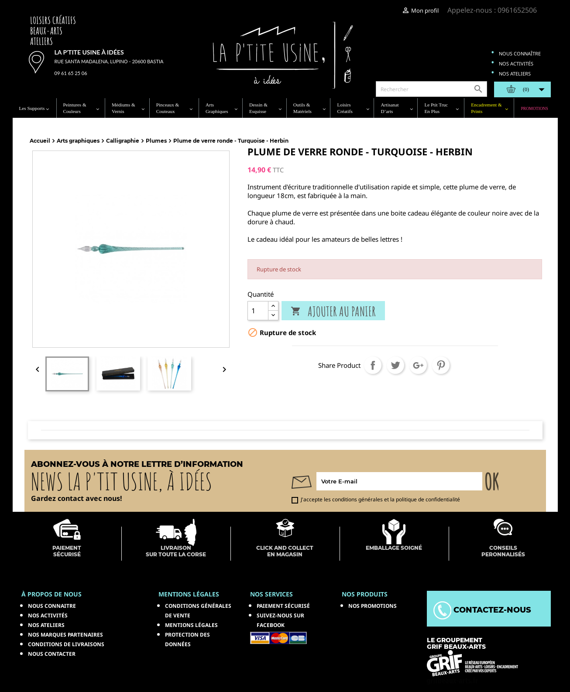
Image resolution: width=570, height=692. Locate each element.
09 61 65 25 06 (71, 73)
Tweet (395, 365)
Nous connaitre (52, 606)
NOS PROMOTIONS (372, 606)
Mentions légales (191, 625)
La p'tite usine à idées (89, 52)
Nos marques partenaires (65, 634)
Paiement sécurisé (283, 606)
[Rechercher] (431, 89)
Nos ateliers (515, 73)
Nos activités (516, 63)
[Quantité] (257, 310)
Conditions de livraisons (66, 644)
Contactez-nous (482, 610)
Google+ (418, 365)
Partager (372, 365)
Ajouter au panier (333, 311)
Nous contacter (52, 654)
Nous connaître (520, 53)
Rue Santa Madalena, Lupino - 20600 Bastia (109, 61)
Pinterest (441, 365)
